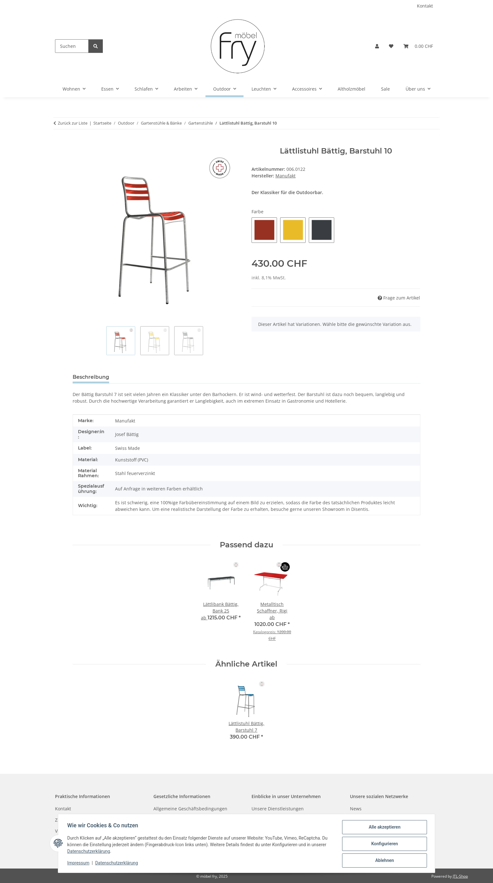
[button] (377, 46)
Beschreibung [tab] (91, 377)
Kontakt (425, 6)
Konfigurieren (383, 844)
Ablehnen (383, 860)
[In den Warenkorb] (246, 143)
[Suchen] (72, 46)
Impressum (79, 863)
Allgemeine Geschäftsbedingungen (190, 809)
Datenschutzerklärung (89, 851)
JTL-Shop (460, 876)
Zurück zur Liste (72, 123)
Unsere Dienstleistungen (278, 809)
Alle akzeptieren (383, 827)
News (356, 809)
